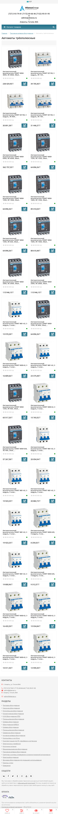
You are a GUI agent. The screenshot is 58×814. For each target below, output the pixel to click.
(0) (8, 78)
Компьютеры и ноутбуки (11, 738)
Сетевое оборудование (11, 722)
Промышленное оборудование (13, 719)
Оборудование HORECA (11, 724)
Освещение (6, 765)
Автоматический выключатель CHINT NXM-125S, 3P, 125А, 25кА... (41, 156)
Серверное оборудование (11, 733)
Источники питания (9, 746)
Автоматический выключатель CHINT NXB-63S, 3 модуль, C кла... (43, 532)
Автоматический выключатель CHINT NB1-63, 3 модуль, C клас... (15, 323)
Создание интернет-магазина (12, 807)
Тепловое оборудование (11, 705)
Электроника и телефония (12, 744)
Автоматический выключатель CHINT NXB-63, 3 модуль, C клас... (15, 365)
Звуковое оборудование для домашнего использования (22, 760)
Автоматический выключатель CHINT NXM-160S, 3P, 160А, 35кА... (41, 240)
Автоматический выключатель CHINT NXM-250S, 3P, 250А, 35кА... (13, 282)
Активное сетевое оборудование (14, 735)
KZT (29, 1)
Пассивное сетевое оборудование (14, 752)
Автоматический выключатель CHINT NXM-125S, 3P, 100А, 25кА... (13, 198)
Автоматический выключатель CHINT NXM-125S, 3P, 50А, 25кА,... (13, 407)
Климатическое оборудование (13, 713)
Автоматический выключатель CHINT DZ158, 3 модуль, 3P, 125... (42, 73)
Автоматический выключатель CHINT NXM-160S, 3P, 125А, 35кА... (41, 198)
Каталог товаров (12, 27)
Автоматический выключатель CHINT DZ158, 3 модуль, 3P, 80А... (14, 115)
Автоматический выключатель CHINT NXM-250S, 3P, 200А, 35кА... (41, 282)
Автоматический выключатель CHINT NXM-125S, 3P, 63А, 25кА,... (13, 240)
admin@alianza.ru (10, 696)
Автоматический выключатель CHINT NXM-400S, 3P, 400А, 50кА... (13, 73)
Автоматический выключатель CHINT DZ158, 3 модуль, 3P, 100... (42, 115)
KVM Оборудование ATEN (11, 716)
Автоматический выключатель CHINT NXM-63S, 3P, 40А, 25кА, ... (15, 448)
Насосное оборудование (11, 708)
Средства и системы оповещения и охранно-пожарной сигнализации (26, 754)
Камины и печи (8, 763)
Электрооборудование (10, 757)
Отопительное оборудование (13, 711)
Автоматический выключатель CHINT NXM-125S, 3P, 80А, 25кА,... (41, 323)
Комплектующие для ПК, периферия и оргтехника (20, 741)
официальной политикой (26, 783)
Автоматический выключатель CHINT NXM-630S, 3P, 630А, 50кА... (13, 156)
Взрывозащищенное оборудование (15, 749)
